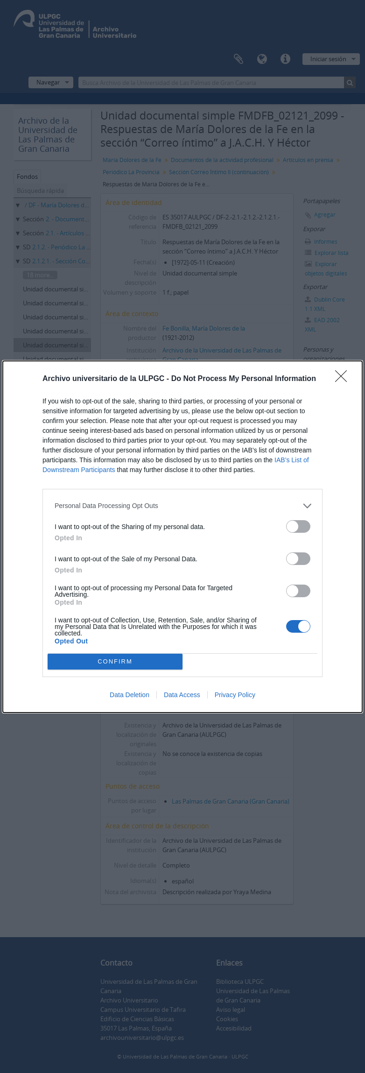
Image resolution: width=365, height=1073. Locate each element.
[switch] (298, 526)
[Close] (344, 379)
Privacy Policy (235, 695)
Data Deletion (129, 695)
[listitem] (182, 506)
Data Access (182, 695)
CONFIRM (115, 661)
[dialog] (182, 537)
